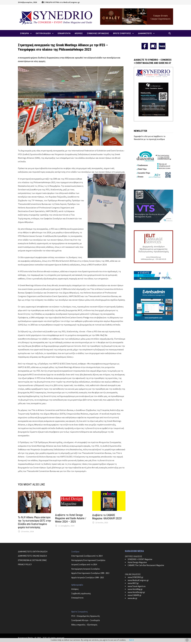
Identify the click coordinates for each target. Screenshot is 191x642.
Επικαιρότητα (77, 597)
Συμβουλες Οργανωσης (98, 33)
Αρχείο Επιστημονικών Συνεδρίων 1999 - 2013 (90, 573)
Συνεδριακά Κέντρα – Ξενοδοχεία (85, 620)
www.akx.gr (132, 598)
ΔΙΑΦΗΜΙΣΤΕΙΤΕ (145, 33)
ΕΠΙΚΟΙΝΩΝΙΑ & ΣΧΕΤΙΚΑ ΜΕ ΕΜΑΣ (32, 560)
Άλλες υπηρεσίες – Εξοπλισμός (84, 624)
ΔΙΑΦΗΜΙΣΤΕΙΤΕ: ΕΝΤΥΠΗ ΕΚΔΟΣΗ (32, 551)
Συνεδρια (24, 33)
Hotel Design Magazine (137, 562)
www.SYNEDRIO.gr (135, 577)
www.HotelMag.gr (135, 589)
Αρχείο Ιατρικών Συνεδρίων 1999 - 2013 (87, 577)
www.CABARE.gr (134, 595)
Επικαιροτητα (64, 33)
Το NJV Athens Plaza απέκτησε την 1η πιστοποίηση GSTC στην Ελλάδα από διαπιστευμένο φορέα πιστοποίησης (34, 522)
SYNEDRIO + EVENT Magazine (140, 559)
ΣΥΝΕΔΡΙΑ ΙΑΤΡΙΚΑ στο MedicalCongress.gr (61, 2)
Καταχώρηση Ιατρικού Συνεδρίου (85, 569)
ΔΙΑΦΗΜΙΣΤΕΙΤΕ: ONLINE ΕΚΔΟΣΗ (32, 556)
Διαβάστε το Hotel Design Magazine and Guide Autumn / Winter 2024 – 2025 (70, 518)
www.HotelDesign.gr (136, 592)
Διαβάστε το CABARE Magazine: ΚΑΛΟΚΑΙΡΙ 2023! (107, 516)
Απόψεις (75, 589)
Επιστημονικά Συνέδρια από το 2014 (86, 556)
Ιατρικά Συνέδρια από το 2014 (84, 564)
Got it (131, 640)
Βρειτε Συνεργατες (122, 33)
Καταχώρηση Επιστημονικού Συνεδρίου (88, 560)
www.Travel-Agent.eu (137, 586)
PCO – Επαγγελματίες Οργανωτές (85, 616)
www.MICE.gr (133, 583)
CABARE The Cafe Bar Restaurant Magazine (146, 565)
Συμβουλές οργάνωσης (81, 593)
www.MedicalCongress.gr (138, 580)
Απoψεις (79, 33)
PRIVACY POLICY (25, 564)
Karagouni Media (25, 637)
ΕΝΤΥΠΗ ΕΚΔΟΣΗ (43, 33)
